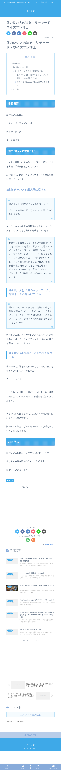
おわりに (16, 90)
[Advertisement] (30, 506)
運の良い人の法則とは (22, 67)
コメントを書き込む (30, 733)
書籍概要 (16, 64)
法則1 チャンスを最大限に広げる (29, 71)
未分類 (10, 481)
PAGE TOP (30, 754)
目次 (27, 57)
